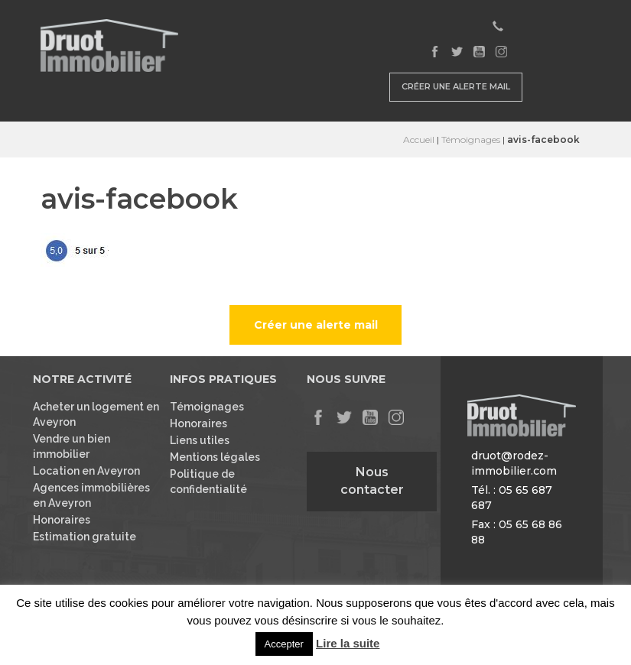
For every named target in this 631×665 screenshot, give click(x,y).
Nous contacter (372, 481)
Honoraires (61, 520)
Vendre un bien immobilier (71, 446)
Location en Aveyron (86, 471)
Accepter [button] (284, 644)
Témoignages (470, 139)
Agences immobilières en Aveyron (91, 495)
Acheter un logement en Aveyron (96, 414)
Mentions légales (215, 457)
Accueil (418, 139)
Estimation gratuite (84, 536)
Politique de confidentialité (208, 481)
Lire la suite (347, 643)
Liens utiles (199, 440)
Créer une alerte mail (456, 86)
